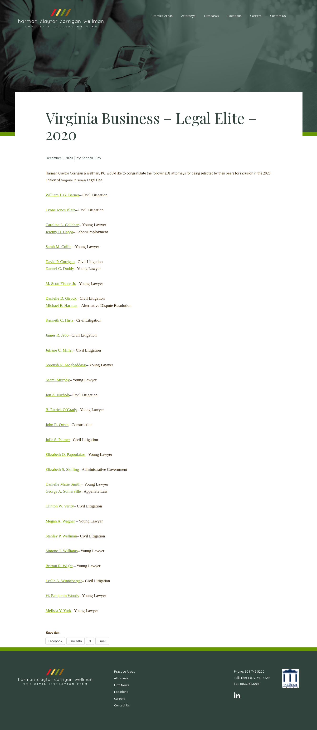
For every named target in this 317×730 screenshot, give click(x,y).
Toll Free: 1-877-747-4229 (252, 677)
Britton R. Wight (59, 566)
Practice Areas (162, 15)
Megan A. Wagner (60, 521)
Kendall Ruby (91, 158)
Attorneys (188, 15)
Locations (234, 15)
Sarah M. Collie (58, 246)
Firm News (211, 15)
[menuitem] (162, 18)
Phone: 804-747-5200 (249, 671)
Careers (255, 15)
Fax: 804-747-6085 (247, 684)
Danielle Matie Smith (63, 484)
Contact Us (278, 15)
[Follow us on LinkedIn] (237, 696)
